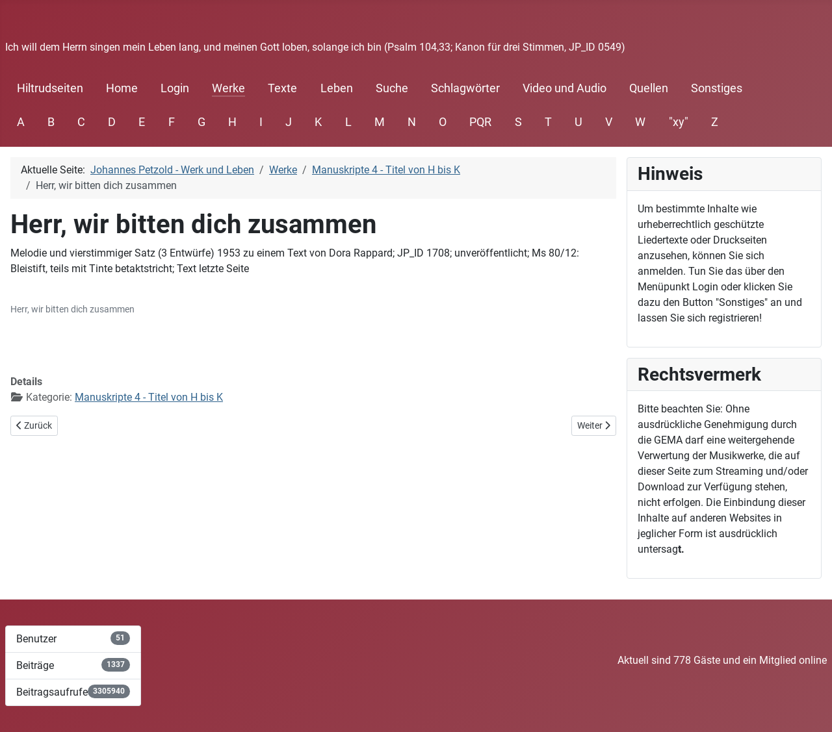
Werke (228, 88)
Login (175, 88)
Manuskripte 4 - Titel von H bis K (149, 397)
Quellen (648, 88)
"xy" (678, 122)
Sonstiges (716, 88)
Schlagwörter (465, 88)
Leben (336, 88)
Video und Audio (564, 88)
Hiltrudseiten (50, 88)
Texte (282, 88)
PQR (480, 122)
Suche (392, 88)
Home (122, 88)
